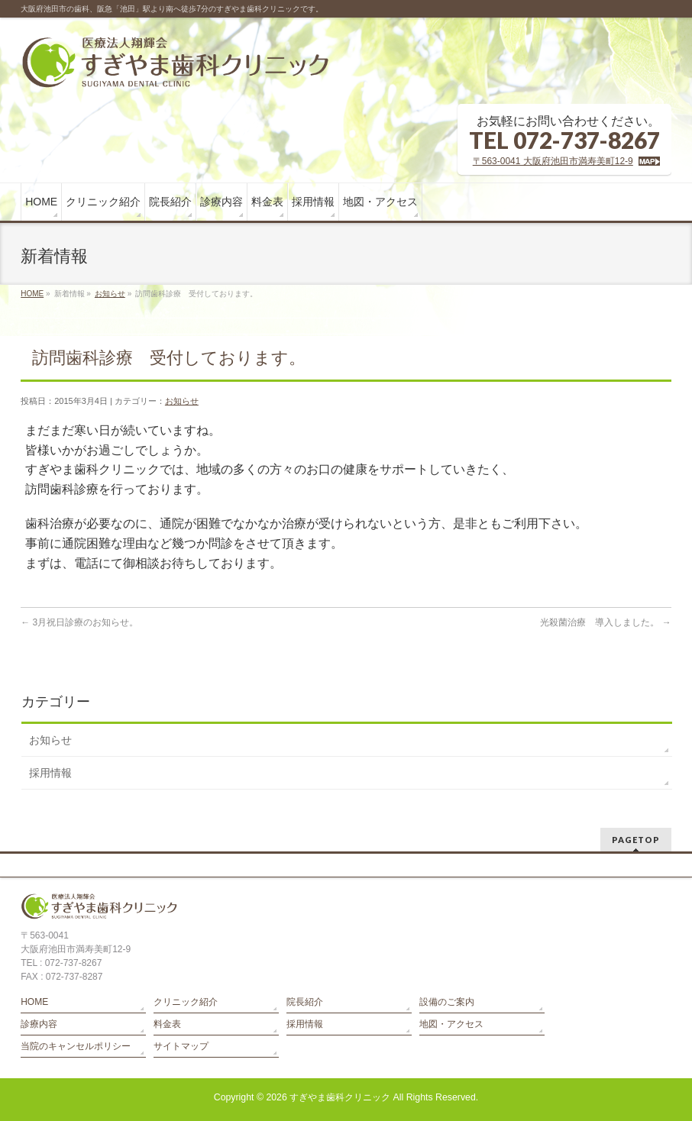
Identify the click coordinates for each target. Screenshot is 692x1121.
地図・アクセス (451, 1024)
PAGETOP (636, 840)
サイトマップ (181, 1046)
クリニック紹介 (186, 1002)
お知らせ (110, 293)
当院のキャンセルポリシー (76, 1046)
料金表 (167, 1024)
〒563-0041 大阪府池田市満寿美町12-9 (553, 161)
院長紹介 (304, 1002)
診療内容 (39, 1024)
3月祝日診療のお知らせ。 (79, 622)
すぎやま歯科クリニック (339, 1097)
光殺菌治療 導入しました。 (605, 622)
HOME (32, 293)
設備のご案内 (446, 1002)
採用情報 (50, 773)
